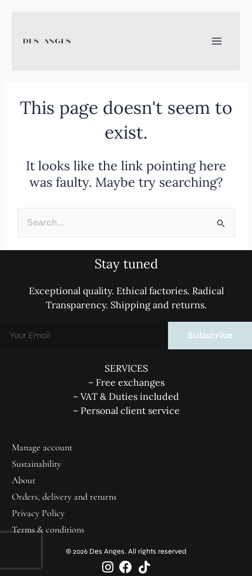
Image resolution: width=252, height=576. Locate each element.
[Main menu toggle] (217, 40)
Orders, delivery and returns (64, 497)
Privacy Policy (38, 513)
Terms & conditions (48, 529)
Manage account (42, 447)
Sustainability (36, 464)
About (23, 480)
